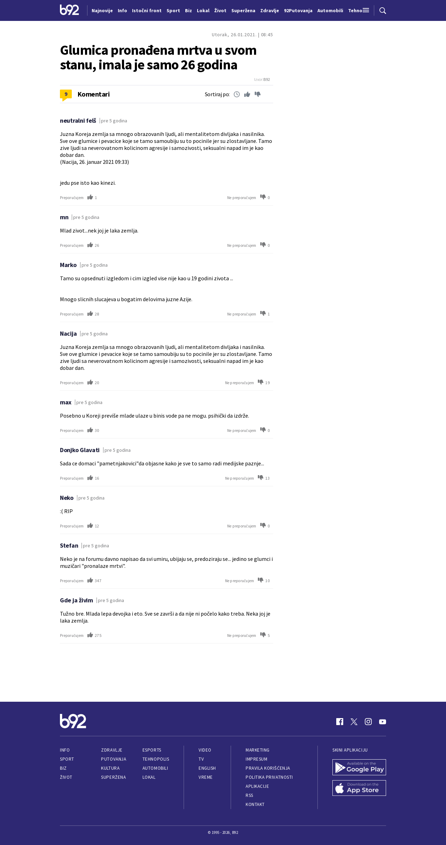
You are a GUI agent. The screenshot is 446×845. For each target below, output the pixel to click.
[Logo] (69, 10)
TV (201, 759)
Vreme (206, 777)
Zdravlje (111, 750)
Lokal (149, 777)
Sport (67, 759)
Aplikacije (257, 786)
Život (66, 777)
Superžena (113, 777)
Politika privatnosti (269, 777)
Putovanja (113, 759)
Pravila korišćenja (268, 768)
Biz (63, 768)
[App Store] (359, 789)
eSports (152, 750)
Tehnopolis (156, 759)
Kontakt (255, 804)
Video (205, 750)
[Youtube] (382, 721)
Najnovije (102, 10)
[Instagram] (368, 721)
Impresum (256, 759)
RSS (249, 795)
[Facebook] (339, 721)
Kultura (110, 768)
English (207, 768)
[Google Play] (359, 768)
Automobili (155, 768)
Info (65, 750)
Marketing (258, 750)
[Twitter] (354, 721)
